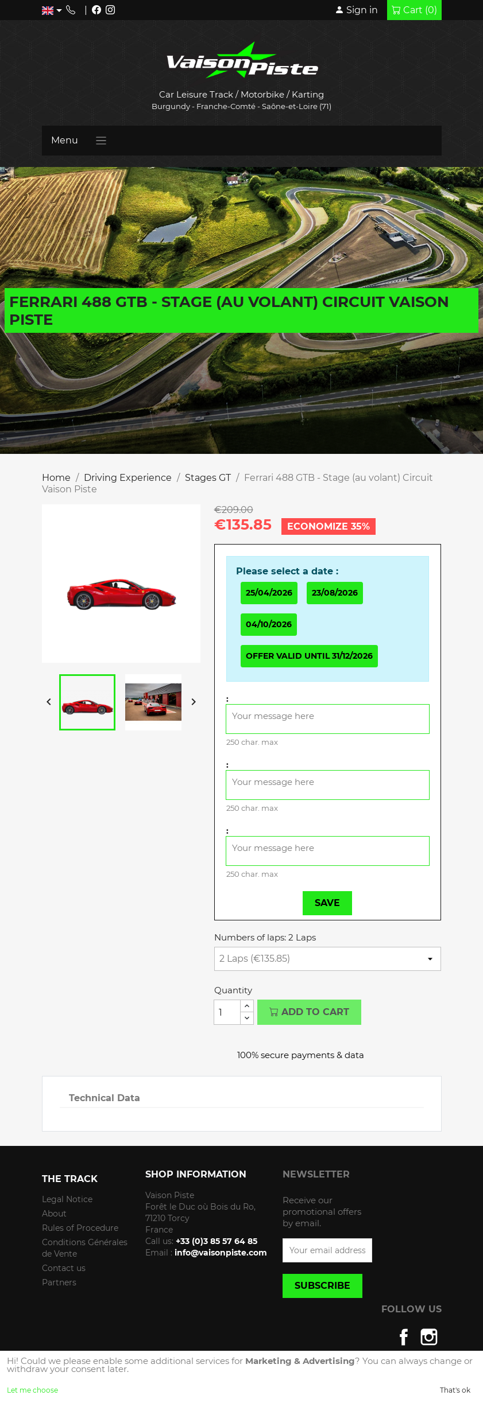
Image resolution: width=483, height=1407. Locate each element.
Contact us (64, 1268)
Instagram (429, 1337)
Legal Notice (67, 1199)
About (54, 1213)
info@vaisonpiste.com (221, 1252)
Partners (59, 1282)
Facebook (403, 1337)
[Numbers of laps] (328, 959)
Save (327, 902)
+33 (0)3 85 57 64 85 (216, 1241)
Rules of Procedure (80, 1228)
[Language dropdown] (54, 10)
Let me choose (32, 1390)
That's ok (455, 1390)
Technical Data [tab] (104, 1098)
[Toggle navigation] (101, 141)
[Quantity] (227, 1012)
